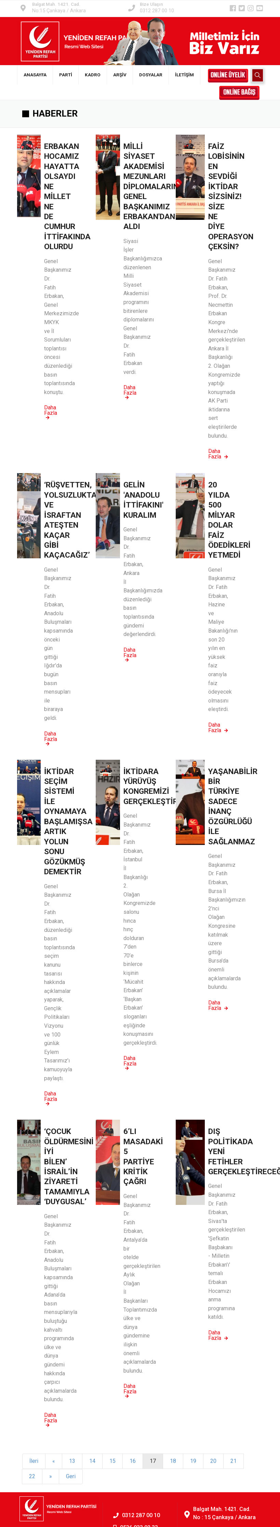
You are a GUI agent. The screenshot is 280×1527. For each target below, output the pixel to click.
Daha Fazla (50, 412)
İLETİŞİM (184, 74)
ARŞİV (119, 74)
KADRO (93, 74)
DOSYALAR (150, 74)
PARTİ (65, 74)
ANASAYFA (35, 74)
